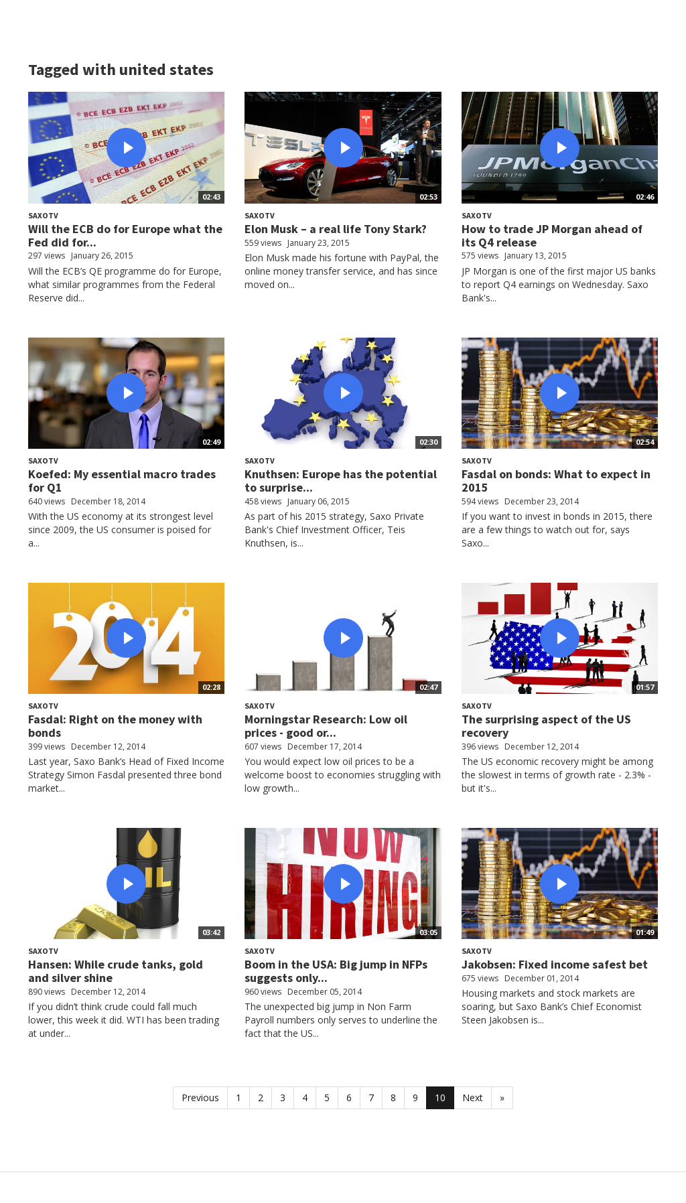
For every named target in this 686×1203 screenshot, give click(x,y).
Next (472, 1097)
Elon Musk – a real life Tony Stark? (336, 228)
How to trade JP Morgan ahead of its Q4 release (552, 235)
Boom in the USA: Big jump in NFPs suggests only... (336, 971)
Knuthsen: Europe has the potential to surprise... (341, 480)
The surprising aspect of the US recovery (546, 725)
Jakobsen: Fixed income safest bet (555, 964)
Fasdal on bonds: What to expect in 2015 (556, 480)
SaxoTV (43, 215)
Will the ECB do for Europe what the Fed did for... (125, 235)
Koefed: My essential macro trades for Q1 (122, 480)
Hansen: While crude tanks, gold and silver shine (115, 971)
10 (440, 1097)
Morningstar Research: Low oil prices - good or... (326, 725)
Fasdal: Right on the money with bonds (115, 725)
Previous (200, 1097)
